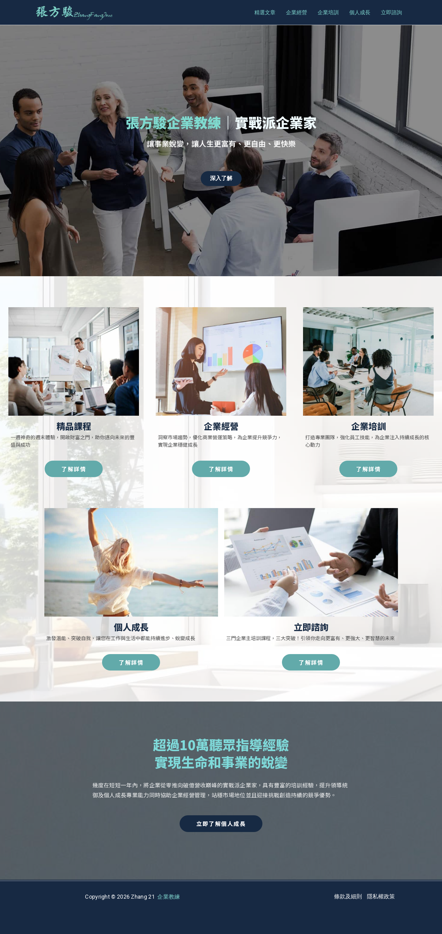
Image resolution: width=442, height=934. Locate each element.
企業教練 (168, 897)
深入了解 (221, 178)
